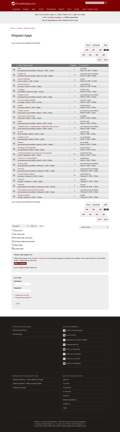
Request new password (23, 297)
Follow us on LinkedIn (71, 359)
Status (65, 408)
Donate (76, 9)
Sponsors (66, 396)
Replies (73, 65)
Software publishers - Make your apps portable (27, 383)
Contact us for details (19, 387)
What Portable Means (70, 400)
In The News (67, 391)
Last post (85, 65)
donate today (73, 20)
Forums (41, 9)
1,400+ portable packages (52, 17)
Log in (13, 43)
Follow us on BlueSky (71, 349)
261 (90, 55)
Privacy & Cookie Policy (49, 422)
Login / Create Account (90, 9)
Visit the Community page (72, 330)
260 (83, 55)
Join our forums (69, 335)
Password (18, 288)
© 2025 (36, 422)
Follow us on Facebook (72, 354)
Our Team (66, 383)
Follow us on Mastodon (72, 363)
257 (93, 50)
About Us (66, 379)
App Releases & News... (20, 330)
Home (13, 28)
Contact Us (66, 404)
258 (100, 50)
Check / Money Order (68, 426)
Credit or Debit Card (48, 426)
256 (87, 50)
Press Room (67, 387)
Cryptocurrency (81, 426)
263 (103, 55)
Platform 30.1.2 (67, 14)
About (69, 9)
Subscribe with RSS (71, 345)
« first (87, 45)
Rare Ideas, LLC (49, 424)
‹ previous (96, 45)
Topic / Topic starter (25, 65)
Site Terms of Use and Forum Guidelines (72, 422)
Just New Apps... (18, 334)
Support (61, 9)
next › (100, 60)
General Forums (29, 28)
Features (26, 9)
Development (51, 9)
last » (106, 60)
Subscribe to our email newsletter (75, 340)
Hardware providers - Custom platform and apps (28, 379)
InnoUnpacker (44, 14)
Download (16, 9)
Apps (34, 9)
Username (18, 281)
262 (97, 55)
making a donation (38, 258)
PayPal (58, 426)
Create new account (22, 295)
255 (105, 45)
